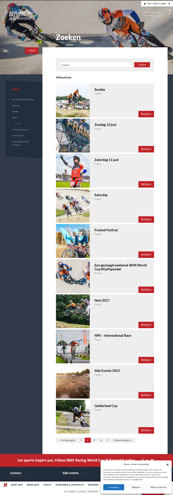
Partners (93, 485)
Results (15, 111)
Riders (14, 117)
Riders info (33, 485)
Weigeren (136, 487)
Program (15, 105)
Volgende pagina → (123, 440)
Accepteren (114, 487)
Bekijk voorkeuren (158, 487)
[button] (167, 464)
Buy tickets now (157, 3)
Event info (17, 485)
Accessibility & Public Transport (81, 491)
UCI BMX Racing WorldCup (23, 99)
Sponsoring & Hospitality (69, 485)
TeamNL (18, 123)
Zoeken (142, 64)
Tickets (47, 485)
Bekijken (146, 114)
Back (31, 50)
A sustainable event (20, 129)
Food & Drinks (18, 135)
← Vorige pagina (66, 440)
